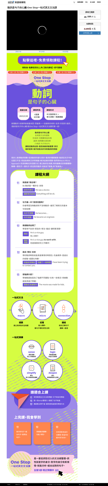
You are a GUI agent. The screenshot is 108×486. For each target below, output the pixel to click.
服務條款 (25, 484)
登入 (86, 2)
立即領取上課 (87, 33)
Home (8, 484)
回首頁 (99, 2)
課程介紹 (18, 51)
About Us (17, 484)
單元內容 (42, 51)
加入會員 (92, 2)
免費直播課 (80, 2)
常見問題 (65, 51)
